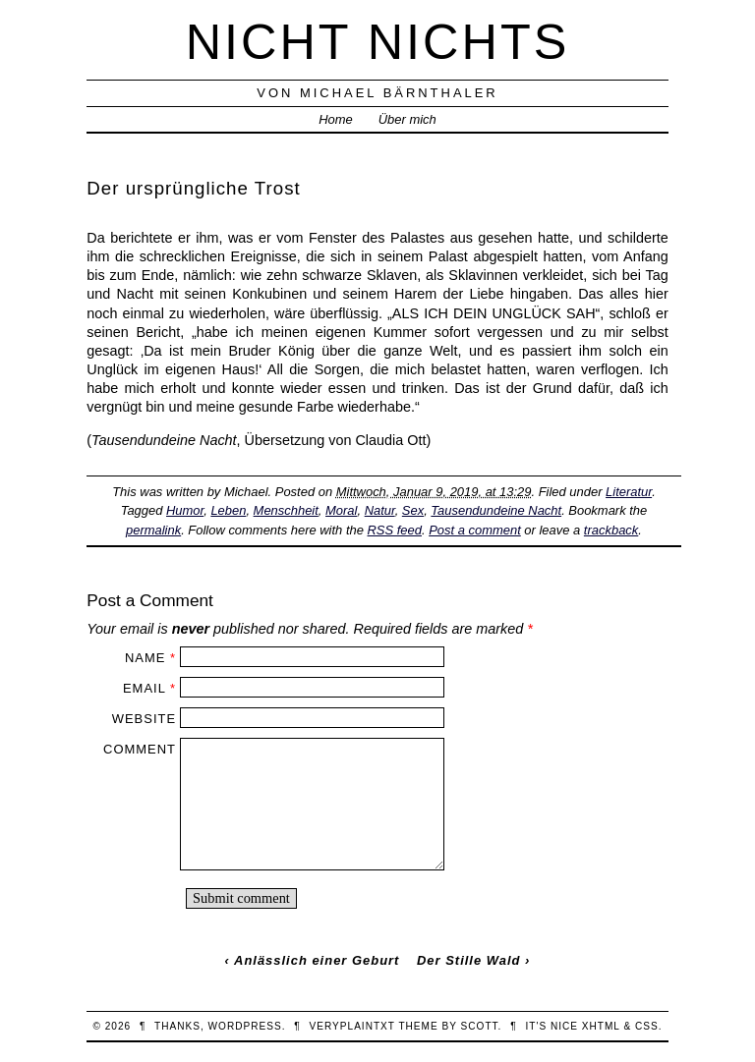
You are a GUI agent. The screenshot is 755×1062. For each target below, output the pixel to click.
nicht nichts (378, 42)
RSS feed (395, 530)
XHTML (601, 1026)
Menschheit (286, 510)
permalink (153, 530)
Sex (413, 510)
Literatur (629, 491)
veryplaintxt (352, 1026)
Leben (228, 510)
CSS (647, 1026)
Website (144, 718)
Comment (139, 749)
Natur (380, 510)
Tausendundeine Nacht (496, 510)
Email (144, 688)
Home (336, 119)
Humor (184, 510)
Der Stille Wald (468, 960)
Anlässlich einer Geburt (316, 960)
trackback (611, 530)
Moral (341, 510)
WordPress (245, 1026)
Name (145, 657)
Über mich (407, 119)
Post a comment (475, 530)
